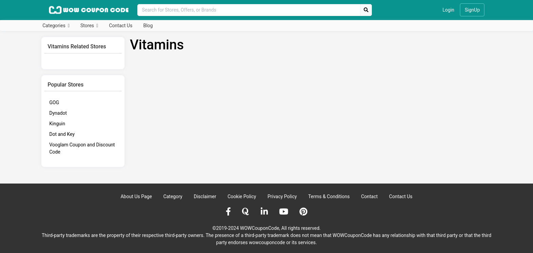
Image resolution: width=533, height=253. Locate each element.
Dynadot (58, 113)
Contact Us (121, 25)
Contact (369, 196)
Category (172, 196)
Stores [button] (88, 25)
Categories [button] (54, 25)
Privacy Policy (282, 196)
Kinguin (57, 123)
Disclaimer (205, 196)
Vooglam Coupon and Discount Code (82, 148)
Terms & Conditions (329, 196)
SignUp (472, 10)
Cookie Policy (241, 196)
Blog (148, 25)
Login (448, 10)
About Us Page (136, 196)
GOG (54, 102)
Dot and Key (62, 134)
